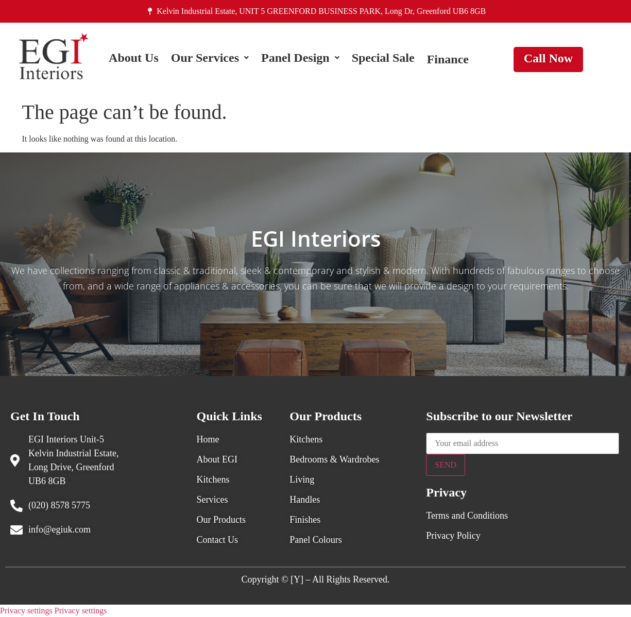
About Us (134, 59)
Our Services (210, 59)
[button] (210, 59)
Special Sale (383, 59)
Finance (448, 59)
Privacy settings (26, 610)
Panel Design (300, 59)
